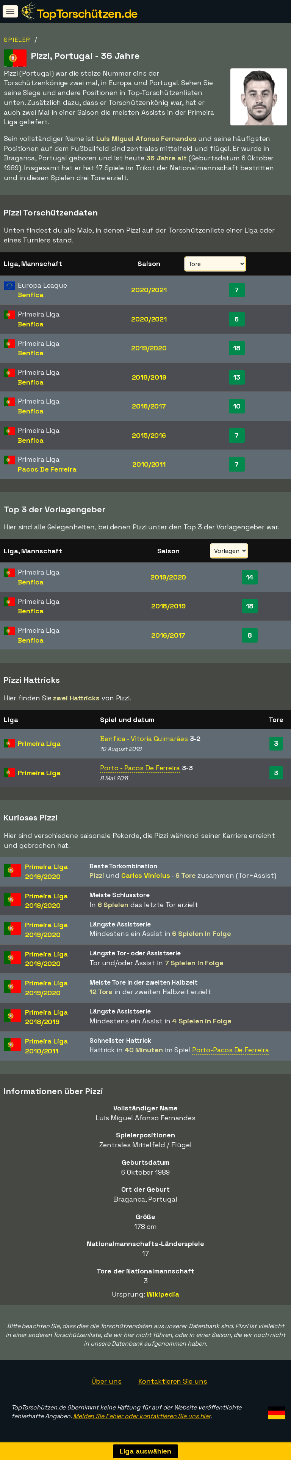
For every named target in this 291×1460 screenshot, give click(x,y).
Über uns (106, 1381)
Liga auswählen (146, 1451)
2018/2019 (149, 377)
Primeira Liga (39, 743)
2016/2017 (149, 406)
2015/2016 (149, 435)
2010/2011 (149, 464)
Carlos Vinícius (145, 875)
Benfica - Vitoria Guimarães (144, 738)
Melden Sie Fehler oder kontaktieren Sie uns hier (141, 1416)
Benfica (30, 294)
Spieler (17, 40)
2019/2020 (149, 348)
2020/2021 (149, 289)
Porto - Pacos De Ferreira (140, 767)
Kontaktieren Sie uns (172, 1381)
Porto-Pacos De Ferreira (230, 1049)
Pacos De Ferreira (47, 469)
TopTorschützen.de (87, 13)
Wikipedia (163, 1294)
